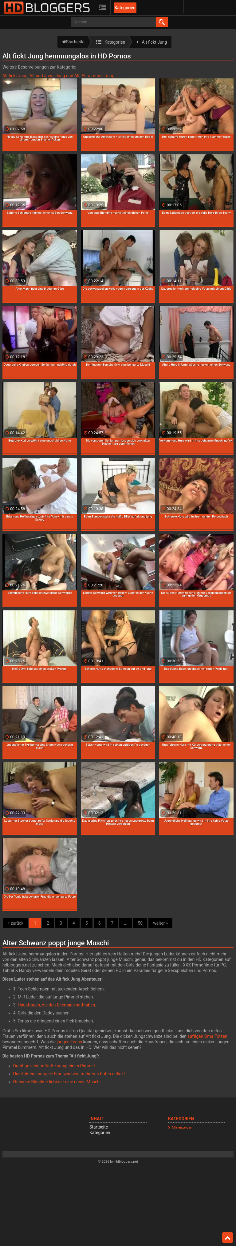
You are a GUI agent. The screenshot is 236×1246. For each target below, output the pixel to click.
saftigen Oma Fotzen (207, 1036)
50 (140, 923)
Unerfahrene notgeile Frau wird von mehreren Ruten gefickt (69, 1073)
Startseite (98, 1127)
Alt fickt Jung (15, 75)
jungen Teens (69, 1041)
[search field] (113, 22)
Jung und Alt (67, 75)
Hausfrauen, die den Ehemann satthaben (56, 1004)
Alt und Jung (41, 75)
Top (227, 1237)
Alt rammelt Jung (97, 75)
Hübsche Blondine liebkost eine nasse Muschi (57, 1081)
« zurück (16, 923)
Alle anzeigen (181, 1127)
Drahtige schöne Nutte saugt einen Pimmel (54, 1065)
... (125, 923)
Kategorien (125, 7)
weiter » (160, 923)
